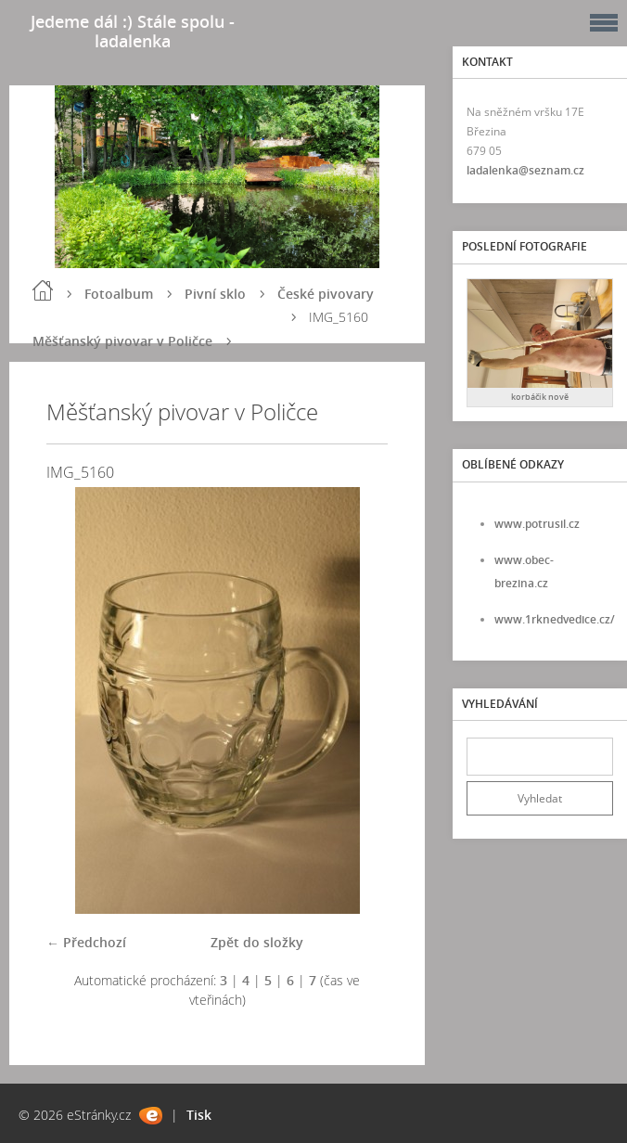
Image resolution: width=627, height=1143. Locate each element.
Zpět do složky (257, 942)
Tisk (198, 1115)
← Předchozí (86, 942)
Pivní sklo (215, 293)
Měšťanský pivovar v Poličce (122, 341)
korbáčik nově (540, 397)
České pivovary (325, 293)
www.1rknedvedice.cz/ (554, 619)
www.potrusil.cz (537, 524)
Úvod (42, 290)
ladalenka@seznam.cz (525, 170)
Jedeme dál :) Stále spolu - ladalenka (133, 31)
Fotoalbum (118, 293)
